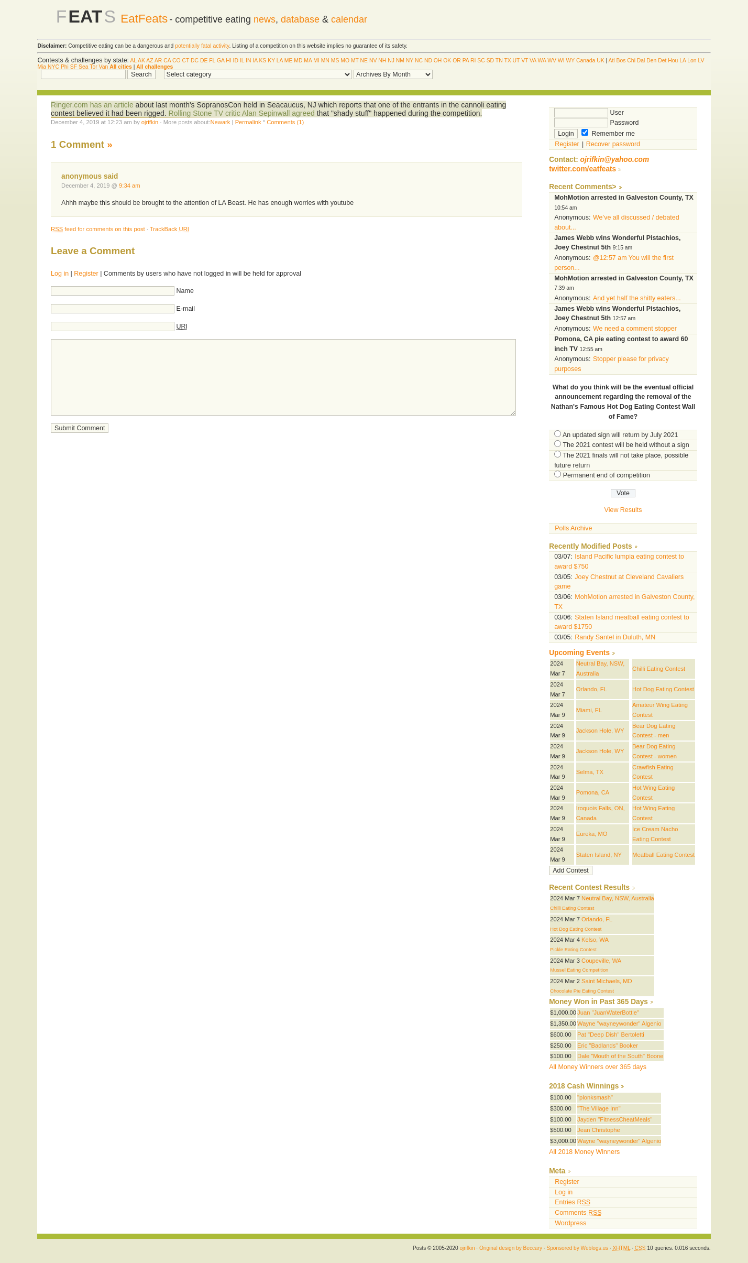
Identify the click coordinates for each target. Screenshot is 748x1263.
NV (373, 60)
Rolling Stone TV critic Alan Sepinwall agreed (242, 113)
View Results (623, 510)
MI (316, 60)
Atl (612, 60)
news (265, 19)
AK (141, 60)
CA (167, 60)
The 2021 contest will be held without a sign (626, 445)
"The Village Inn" (599, 1108)
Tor (93, 67)
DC (195, 60)
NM (400, 60)
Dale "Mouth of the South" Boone (620, 1056)
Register (86, 273)
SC (481, 60)
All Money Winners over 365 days (597, 1067)
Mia (41, 67)
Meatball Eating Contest (663, 855)
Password (596, 122)
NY (409, 60)
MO (344, 60)
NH (382, 60)
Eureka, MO (592, 834)
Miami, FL (589, 710)
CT (185, 60)
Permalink (248, 122)
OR (457, 60)
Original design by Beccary (510, 1248)
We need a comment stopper (635, 328)
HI (228, 60)
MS (335, 60)
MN (325, 60)
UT (516, 60)
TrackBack (169, 229)
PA (466, 60)
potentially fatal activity (202, 46)
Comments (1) (285, 122)
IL (242, 60)
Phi (65, 67)
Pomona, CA (593, 792)
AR (158, 60)
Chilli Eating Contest (658, 669)
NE (364, 60)
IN (248, 60)
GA (220, 60)
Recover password (613, 144)
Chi (631, 60)
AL (133, 60)
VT (524, 60)
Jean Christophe (598, 1130)
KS (262, 60)
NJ (391, 60)
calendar (349, 19)
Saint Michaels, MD (606, 981)
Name (185, 291)
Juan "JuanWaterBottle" (608, 1012)
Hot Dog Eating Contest (663, 689)
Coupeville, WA (601, 960)
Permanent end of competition (606, 475)
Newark (220, 122)
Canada (585, 60)
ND (428, 60)
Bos (621, 60)
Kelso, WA (595, 940)
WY (570, 60)
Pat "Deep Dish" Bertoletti (610, 1034)
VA (533, 60)
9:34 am (129, 185)
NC (419, 60)
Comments (578, 1212)
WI (561, 60)
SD (490, 60)
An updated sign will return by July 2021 (620, 435)
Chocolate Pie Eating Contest (582, 991)
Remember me (608, 133)
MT (355, 60)
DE (203, 60)
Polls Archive (573, 528)
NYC (53, 67)
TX (507, 60)
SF (73, 67)
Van (103, 67)
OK (447, 60)
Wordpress (570, 1223)
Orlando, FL (591, 689)
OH (438, 60)
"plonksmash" (595, 1097)
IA (254, 60)
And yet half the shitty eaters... (637, 298)
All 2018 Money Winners (584, 1152)
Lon (691, 60)
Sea (84, 67)
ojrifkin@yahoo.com (615, 160)
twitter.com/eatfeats (582, 169)
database (300, 19)
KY (271, 60)
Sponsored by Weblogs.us (577, 1248)
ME (288, 60)
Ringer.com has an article (92, 105)
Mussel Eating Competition (579, 970)
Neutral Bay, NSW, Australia (617, 898)
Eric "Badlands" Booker (607, 1045)
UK (600, 60)
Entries (572, 1202)
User (589, 112)
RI (473, 60)
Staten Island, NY (599, 855)
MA (308, 60)
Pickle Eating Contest (573, 949)
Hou (673, 60)
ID (235, 60)
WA (542, 60)
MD (298, 60)
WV (551, 60)
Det (662, 60)
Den (651, 60)
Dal (641, 60)
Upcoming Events (579, 653)
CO (176, 60)
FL (212, 60)
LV (701, 60)
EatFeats (144, 18)
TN (499, 60)
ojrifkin (149, 122)
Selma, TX (589, 772)
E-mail (186, 308)
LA (280, 60)
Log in (60, 273)
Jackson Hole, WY (600, 730)
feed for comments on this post (98, 229)
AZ (149, 60)
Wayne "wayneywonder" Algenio (619, 1023)
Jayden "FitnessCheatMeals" (614, 1119)
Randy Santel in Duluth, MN (615, 637)
